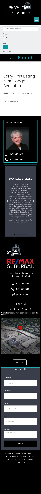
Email (6, 416)
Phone (6, 403)
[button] (36, 19)
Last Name (7, 390)
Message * (7, 429)
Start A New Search (10, 101)
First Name (7, 377)
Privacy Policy (25, 456)
